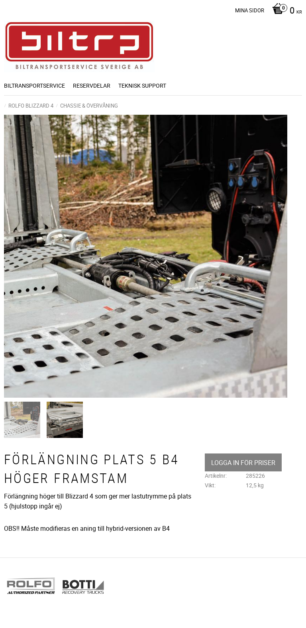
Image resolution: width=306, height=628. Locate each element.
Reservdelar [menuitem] (91, 85)
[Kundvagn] (285, 11)
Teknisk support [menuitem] (142, 85)
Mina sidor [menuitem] (249, 10)
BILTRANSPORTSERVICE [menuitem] (34, 85)
